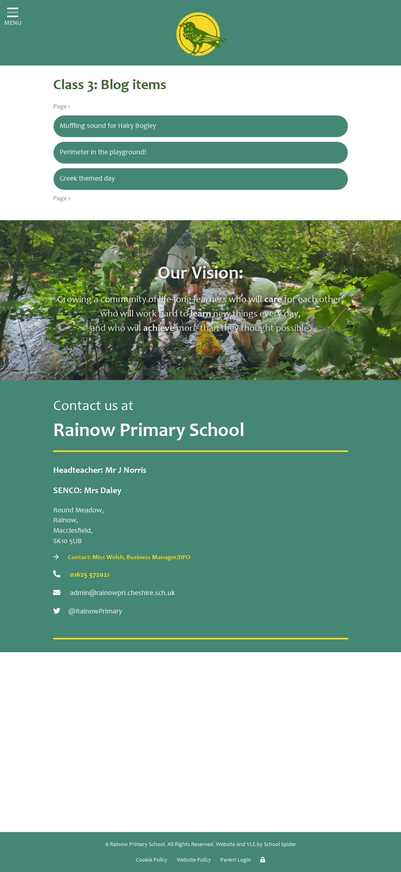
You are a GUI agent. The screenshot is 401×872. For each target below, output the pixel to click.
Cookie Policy (152, 860)
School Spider (280, 845)
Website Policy (194, 860)
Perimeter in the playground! (103, 152)
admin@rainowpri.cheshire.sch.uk (114, 593)
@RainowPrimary (87, 611)
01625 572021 (81, 574)
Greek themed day (87, 179)
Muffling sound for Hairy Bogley (108, 126)
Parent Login (235, 860)
